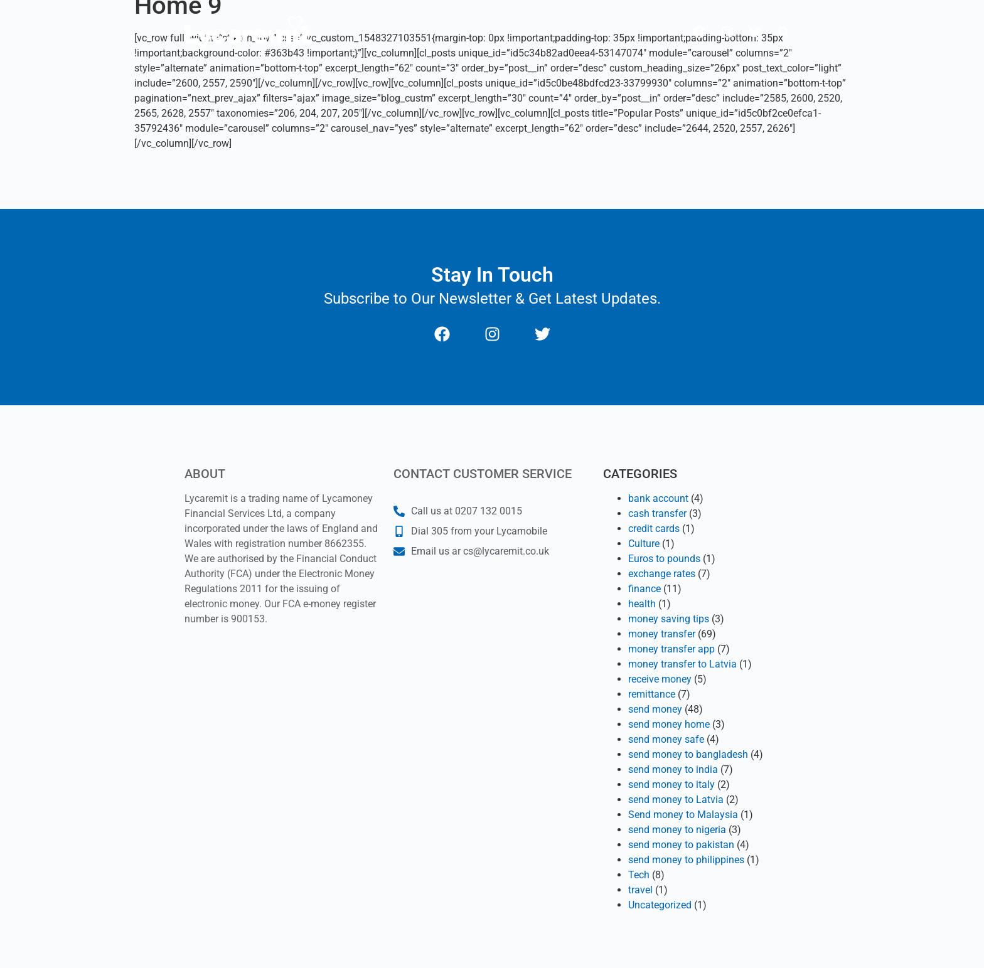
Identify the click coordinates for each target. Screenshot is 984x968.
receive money (660, 679)
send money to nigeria (677, 830)
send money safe (666, 739)
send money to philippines (686, 860)
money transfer (661, 634)
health (642, 604)
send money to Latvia (676, 800)
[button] (783, 32)
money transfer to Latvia (682, 664)
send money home (669, 724)
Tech (639, 875)
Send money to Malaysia (683, 815)
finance (644, 589)
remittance (651, 694)
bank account (658, 498)
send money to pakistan (681, 845)
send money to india (673, 769)
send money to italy (671, 784)
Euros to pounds (664, 559)
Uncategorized (660, 905)
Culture (644, 544)
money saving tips (668, 619)
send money (655, 709)
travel (640, 890)
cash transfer (657, 513)
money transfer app (671, 649)
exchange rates (661, 574)
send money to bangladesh (688, 754)
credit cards (654, 529)
